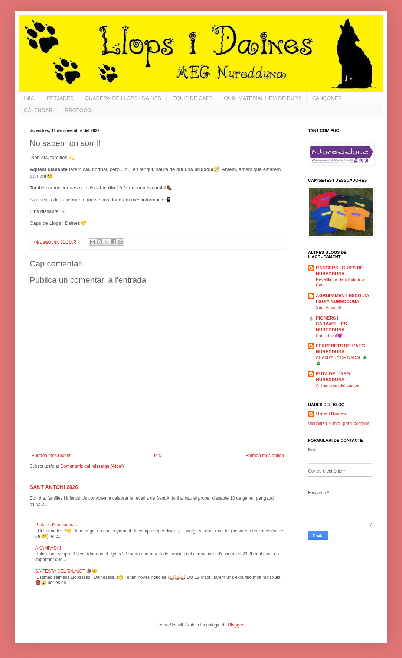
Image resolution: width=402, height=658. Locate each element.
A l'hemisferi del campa (337, 385)
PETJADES (60, 98)
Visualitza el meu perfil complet (338, 423)
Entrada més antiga (264, 455)
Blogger (235, 625)
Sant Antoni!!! (328, 307)
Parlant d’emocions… (56, 524)
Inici (158, 455)
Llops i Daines (331, 413)
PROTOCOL (79, 110)
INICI (30, 98)
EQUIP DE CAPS (192, 98)
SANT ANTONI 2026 (54, 487)
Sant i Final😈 (329, 335)
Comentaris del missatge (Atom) (92, 466)
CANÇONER (327, 98)
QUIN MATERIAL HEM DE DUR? (262, 98)
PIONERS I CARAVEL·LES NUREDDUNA (331, 324)
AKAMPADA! (48, 548)
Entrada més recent (51, 455)
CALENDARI (39, 110)
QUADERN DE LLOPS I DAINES (123, 98)
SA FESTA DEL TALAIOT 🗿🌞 (66, 571)
